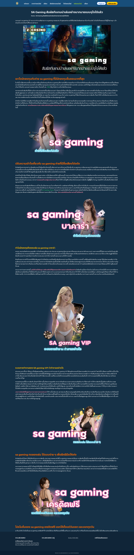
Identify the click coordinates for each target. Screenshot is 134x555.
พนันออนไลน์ (78, 3)
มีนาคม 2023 (71, 537)
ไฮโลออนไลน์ (67, 3)
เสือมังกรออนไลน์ (55, 3)
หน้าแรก (26, 3)
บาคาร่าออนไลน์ (36, 3)
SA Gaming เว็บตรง (48, 189)
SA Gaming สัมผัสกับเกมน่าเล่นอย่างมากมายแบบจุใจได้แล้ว (67, 11)
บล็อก (86, 3)
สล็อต (45, 3)
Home (33, 15)
